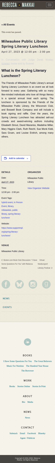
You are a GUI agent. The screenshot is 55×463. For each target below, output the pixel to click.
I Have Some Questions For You (17, 361)
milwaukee (6, 210)
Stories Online (23, 386)
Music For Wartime (15, 366)
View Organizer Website (39, 188)
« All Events (8, 24)
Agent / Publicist (27, 438)
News (6, 298)
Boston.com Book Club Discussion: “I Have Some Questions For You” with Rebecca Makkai (19, 264)
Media (30, 402)
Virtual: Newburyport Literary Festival (44, 264)
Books (12, 386)
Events (7, 307)
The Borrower (27, 370)
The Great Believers (43, 361)
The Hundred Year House (37, 366)
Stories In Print (39, 386)
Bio (23, 402)
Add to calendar (16, 158)
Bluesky (41, 433)
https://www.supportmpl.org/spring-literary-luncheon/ (12, 232)
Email (22, 433)
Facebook (31, 433)
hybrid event (7, 202)
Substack (13, 433)
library (10, 206)
